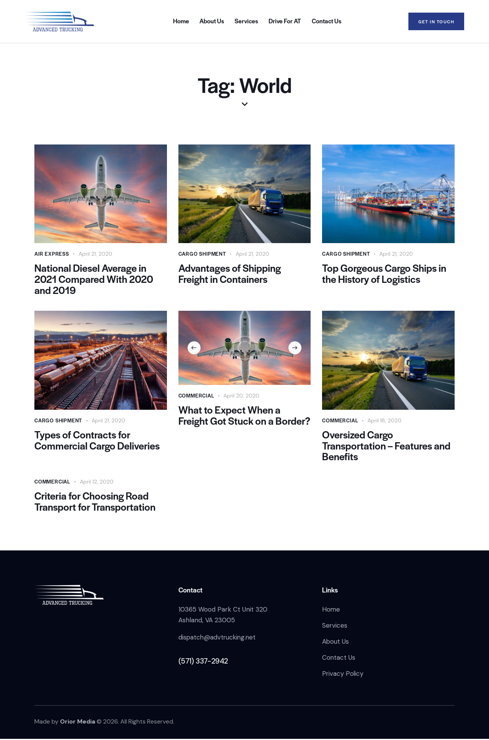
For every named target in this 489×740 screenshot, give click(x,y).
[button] (194, 348)
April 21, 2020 (95, 253)
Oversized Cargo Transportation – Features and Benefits (386, 446)
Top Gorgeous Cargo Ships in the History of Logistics (384, 274)
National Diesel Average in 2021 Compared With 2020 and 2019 (93, 279)
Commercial (196, 395)
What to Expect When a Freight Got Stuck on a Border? (229, 421)
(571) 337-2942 (203, 662)
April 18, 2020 (385, 420)
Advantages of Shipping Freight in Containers (230, 274)
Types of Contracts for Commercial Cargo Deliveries (97, 441)
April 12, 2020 (96, 482)
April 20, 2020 (241, 396)
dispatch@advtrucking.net (218, 638)
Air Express (51, 253)
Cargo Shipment (202, 253)
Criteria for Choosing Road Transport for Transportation (94, 502)
